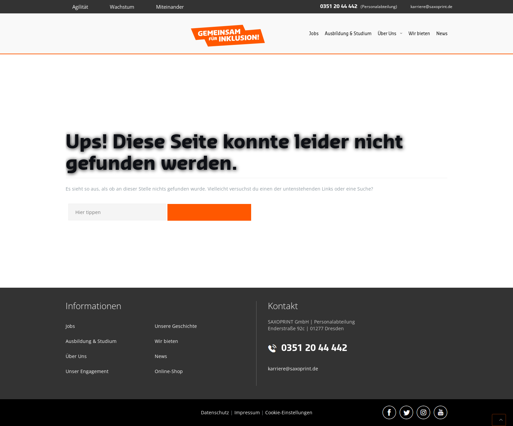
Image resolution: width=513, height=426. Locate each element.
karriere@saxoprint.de (431, 6)
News (441, 33)
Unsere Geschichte (176, 326)
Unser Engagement (87, 371)
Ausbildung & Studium (348, 33)
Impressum (247, 412)
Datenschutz (215, 412)
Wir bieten (419, 33)
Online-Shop (169, 371)
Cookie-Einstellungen (288, 412)
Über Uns (387, 33)
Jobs (313, 33)
